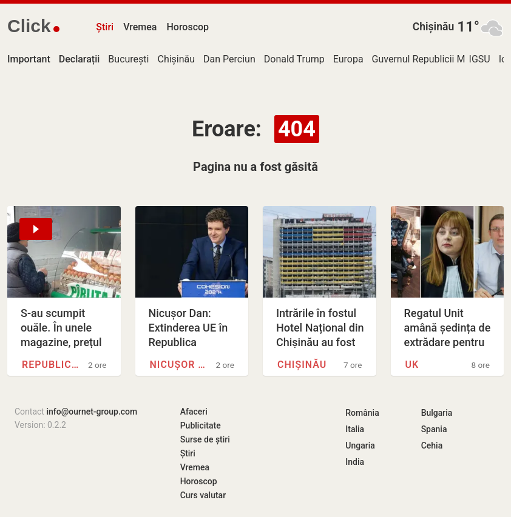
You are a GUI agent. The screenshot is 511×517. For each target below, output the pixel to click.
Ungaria (360, 445)
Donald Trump (294, 59)
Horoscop (187, 27)
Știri (104, 27)
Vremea (140, 27)
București (128, 59)
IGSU (479, 59)
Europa (348, 59)
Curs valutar (203, 495)
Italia (354, 429)
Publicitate (200, 425)
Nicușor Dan (179, 364)
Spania (434, 429)
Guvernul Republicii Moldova (433, 59)
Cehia (432, 445)
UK (412, 364)
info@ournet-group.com (91, 411)
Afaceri (194, 411)
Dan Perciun (229, 59)
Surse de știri (205, 439)
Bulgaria (437, 413)
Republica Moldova (51, 364)
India (354, 462)
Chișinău (434, 27)
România (362, 413)
